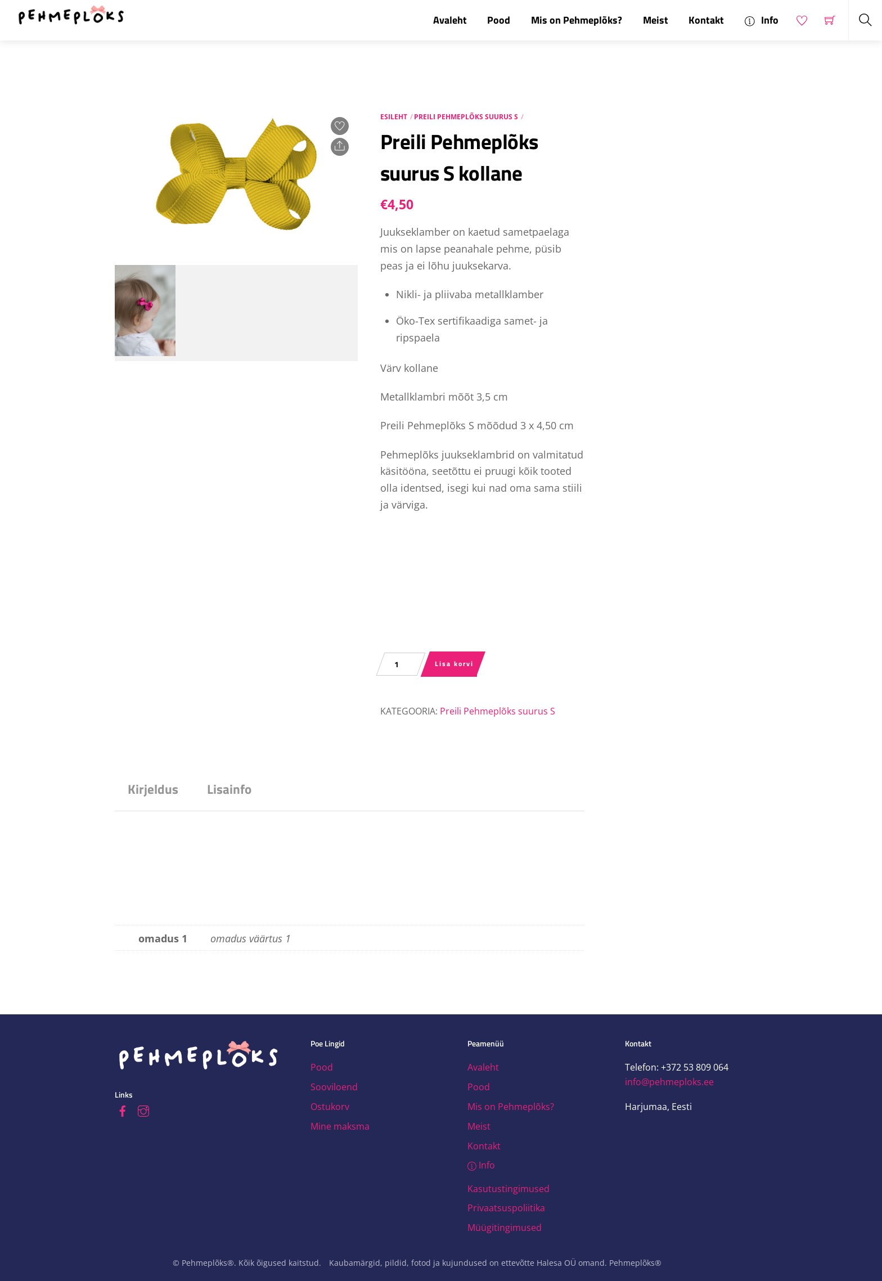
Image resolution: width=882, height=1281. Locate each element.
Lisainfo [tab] (229, 789)
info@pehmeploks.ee (669, 1082)
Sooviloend (334, 1087)
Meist (655, 20)
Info (761, 20)
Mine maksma (340, 1126)
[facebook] (122, 1109)
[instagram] (143, 1109)
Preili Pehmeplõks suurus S (466, 117)
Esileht (393, 117)
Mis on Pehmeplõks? (576, 20)
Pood (498, 20)
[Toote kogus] (400, 664)
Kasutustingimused (508, 1189)
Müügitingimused (504, 1227)
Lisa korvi (454, 663)
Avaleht (450, 20)
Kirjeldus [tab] (153, 789)
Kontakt (706, 20)
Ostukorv (329, 1106)
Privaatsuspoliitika (506, 1208)
